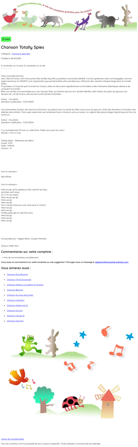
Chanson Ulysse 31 (15, 315)
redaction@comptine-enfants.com (111, 262)
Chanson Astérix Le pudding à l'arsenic (25, 284)
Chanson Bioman (15, 290)
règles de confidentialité (12, 439)
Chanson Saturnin (15, 321)
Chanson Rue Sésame (17, 274)
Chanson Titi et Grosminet (19, 279)
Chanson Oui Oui (14, 310)
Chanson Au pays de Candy (20, 295)
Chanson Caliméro (15, 300)
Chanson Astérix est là (17, 305)
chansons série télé (21, 53)
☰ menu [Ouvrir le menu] (6, 39)
